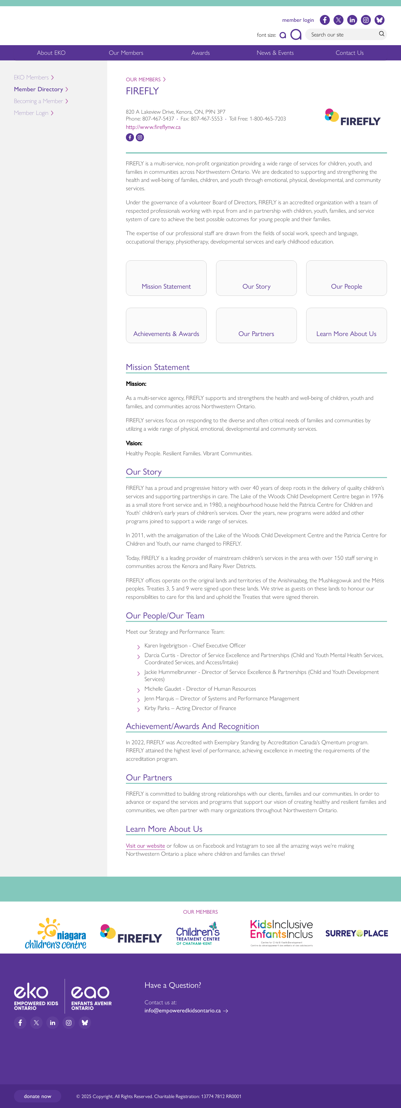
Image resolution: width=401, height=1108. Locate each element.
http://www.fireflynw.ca (153, 126)
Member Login (31, 112)
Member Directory (38, 89)
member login (298, 20)
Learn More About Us (346, 333)
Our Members (126, 54)
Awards (200, 54)
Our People (346, 286)
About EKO (51, 54)
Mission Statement (166, 286)
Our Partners (256, 333)
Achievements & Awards (166, 333)
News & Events (279, 54)
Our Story (256, 286)
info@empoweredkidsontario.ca (183, 1010)
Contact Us (350, 52)
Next (390, 932)
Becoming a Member (38, 101)
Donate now (37, 1096)
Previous (10, 930)
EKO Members (31, 77)
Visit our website (145, 845)
